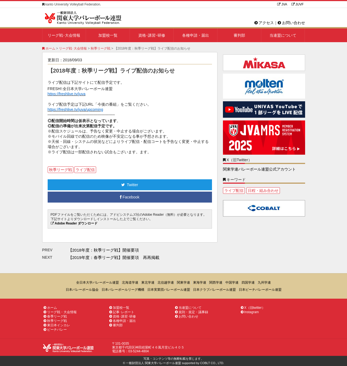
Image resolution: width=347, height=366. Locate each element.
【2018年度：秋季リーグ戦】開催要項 (103, 250)
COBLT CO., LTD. (212, 363)
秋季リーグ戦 (100, 48)
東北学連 (147, 282)
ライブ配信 (85, 170)
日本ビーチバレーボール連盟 (260, 290)
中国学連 (232, 282)
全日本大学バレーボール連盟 (97, 282)
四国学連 (248, 282)
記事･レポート (121, 312)
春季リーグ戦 (55, 316)
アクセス (264, 23)
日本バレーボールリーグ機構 (123, 290)
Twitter (129, 185)
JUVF (297, 4)
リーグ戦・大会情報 (60, 312)
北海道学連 (130, 282)
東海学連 (199, 282)
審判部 (239, 35)
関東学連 (183, 282)
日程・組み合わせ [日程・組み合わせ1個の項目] (263, 190)
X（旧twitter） (253, 308)
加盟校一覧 (107, 35)
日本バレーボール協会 (82, 290)
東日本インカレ (57, 325)
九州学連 (264, 282)
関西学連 (215, 282)
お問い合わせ (291, 23)
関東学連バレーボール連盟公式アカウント (259, 169)
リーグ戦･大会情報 (64, 35)
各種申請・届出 (195, 35)
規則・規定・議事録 (191, 312)
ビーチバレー (55, 330)
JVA (282, 4)
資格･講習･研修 (151, 35)
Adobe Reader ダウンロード (76, 223)
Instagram (250, 312)
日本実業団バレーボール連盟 (168, 290)
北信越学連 (165, 282)
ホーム (48, 48)
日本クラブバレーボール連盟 (214, 290)
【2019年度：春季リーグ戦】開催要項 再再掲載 (113, 257)
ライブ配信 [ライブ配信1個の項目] (233, 190)
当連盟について (282, 35)
